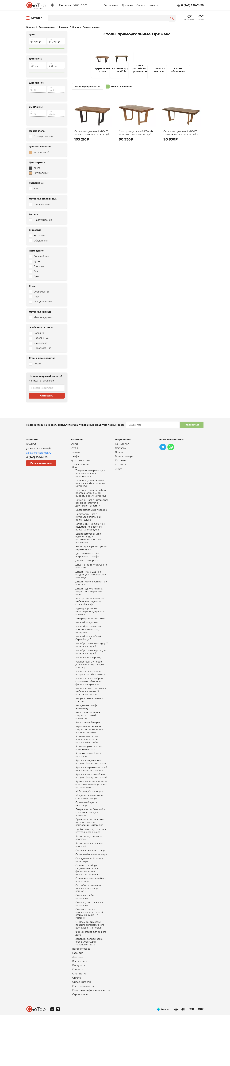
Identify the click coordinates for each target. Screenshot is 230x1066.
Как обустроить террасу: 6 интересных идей (91, 671)
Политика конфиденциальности (91, 1040)
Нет (36, 188)
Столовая (39, 266)
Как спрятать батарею (88, 748)
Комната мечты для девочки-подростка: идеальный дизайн (87, 766)
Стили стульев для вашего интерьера (91, 946)
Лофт (37, 296)
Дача (36, 276)
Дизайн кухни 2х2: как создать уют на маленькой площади (91, 587)
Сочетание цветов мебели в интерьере (91, 920)
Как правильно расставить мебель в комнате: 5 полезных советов (91, 714)
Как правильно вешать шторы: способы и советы (90, 694)
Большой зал (41, 256)
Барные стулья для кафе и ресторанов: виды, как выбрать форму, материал (91, 497)
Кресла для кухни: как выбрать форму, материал (91, 791)
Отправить (46, 395)
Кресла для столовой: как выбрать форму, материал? (91, 807)
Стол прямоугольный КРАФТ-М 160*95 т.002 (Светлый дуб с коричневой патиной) (136, 134)
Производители (80, 466)
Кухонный (39, 235)
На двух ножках (43, 219)
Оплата (140, 5)
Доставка (127, 5)
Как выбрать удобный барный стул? (88, 656)
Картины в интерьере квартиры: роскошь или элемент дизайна (89, 756)
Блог (75, 469)
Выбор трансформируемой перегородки (91, 558)
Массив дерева (43, 317)
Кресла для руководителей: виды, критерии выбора (92, 799)
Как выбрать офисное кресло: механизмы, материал (88, 646)
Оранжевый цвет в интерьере (86, 837)
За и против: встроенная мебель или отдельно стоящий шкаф (90, 616)
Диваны (75, 453)
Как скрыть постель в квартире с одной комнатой (88, 740)
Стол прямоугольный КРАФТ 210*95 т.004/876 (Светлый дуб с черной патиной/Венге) (91, 134)
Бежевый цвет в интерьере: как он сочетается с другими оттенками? (92, 508)
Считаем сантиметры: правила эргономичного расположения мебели (90, 969)
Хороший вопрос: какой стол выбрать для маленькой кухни (89, 988)
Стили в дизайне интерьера (85, 939)
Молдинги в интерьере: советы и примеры (89, 830)
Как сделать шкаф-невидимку (86, 731)
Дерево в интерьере (88, 571)
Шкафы (75, 457)
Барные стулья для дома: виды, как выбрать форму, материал (91, 486)
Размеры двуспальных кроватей (89, 874)
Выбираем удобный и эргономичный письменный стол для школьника (88, 547)
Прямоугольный (43, 136)
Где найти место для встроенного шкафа (87, 566)
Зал (36, 271)
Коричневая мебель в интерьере (88, 784)
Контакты (154, 5)
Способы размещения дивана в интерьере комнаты (89, 929)
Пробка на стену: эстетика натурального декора (91, 867)
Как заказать (79, 1009)
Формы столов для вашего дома (91, 979)
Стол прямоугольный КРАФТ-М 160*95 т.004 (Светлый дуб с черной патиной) (180, 134)
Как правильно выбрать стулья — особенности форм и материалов (89, 703)
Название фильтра (42, 387)
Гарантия (77, 1000)
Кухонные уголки (81, 461)
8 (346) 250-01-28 (192, 5)
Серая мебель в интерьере (91, 892)
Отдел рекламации (83, 1036)
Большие (39, 333)
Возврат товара (81, 995)
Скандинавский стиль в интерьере (89, 899)
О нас (118, 470)
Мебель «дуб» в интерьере (91, 823)
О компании (111, 5)
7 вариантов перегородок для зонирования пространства (91, 476)
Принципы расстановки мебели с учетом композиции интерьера (90, 857)
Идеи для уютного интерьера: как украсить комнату (90, 627)
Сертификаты (80, 1045)
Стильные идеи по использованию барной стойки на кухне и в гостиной (89, 957)
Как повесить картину (88, 677)
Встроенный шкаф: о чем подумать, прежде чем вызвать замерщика (90, 534)
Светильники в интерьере (91, 888)
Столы (74, 444)
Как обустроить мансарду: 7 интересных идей (92, 664)
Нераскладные (42, 348)
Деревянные (41, 338)
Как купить (78, 1013)
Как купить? (122, 444)
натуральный (39, 152)
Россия (38, 363)
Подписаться (191, 424)
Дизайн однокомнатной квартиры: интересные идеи (90, 605)
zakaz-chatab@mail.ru (38, 452)
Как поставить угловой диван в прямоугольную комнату (90, 685)
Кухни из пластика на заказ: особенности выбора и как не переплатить (92, 816)
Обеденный (41, 240)
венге (34, 168)
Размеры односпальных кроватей (90, 882)
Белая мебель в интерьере (91, 516)
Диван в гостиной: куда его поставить (91, 578)
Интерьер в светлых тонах (91, 634)
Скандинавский (43, 301)
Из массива (40, 343)
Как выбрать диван (87, 639)
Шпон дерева (42, 204)
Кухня (37, 261)
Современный (42, 291)
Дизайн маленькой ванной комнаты (91, 596)
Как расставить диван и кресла (89, 724)
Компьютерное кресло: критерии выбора (89, 776)
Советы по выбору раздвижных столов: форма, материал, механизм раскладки (88, 909)
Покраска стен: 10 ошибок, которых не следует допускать (91, 846)
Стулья (75, 448)
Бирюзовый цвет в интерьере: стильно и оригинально (88, 523)
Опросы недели (81, 1031)
